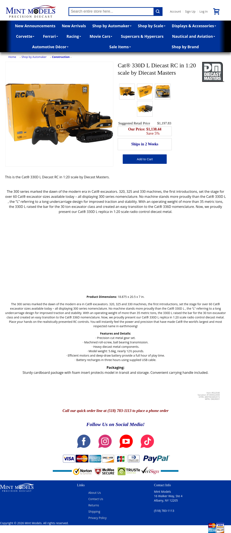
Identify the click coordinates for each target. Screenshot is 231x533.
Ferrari (50, 36)
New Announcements (35, 25)
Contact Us (95, 499)
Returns (93, 505)
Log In (203, 11)
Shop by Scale (151, 25)
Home (12, 57)
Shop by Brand (185, 46)
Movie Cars (101, 36)
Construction (61, 57)
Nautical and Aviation (193, 36)
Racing (73, 36)
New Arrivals (74, 25)
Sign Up (190, 11)
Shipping (94, 511)
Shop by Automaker (112, 25)
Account (175, 11)
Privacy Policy (97, 518)
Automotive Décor (50, 46)
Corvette (25, 36)
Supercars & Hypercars (142, 36)
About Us (94, 493)
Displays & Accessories (194, 25)
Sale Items (120, 46)
